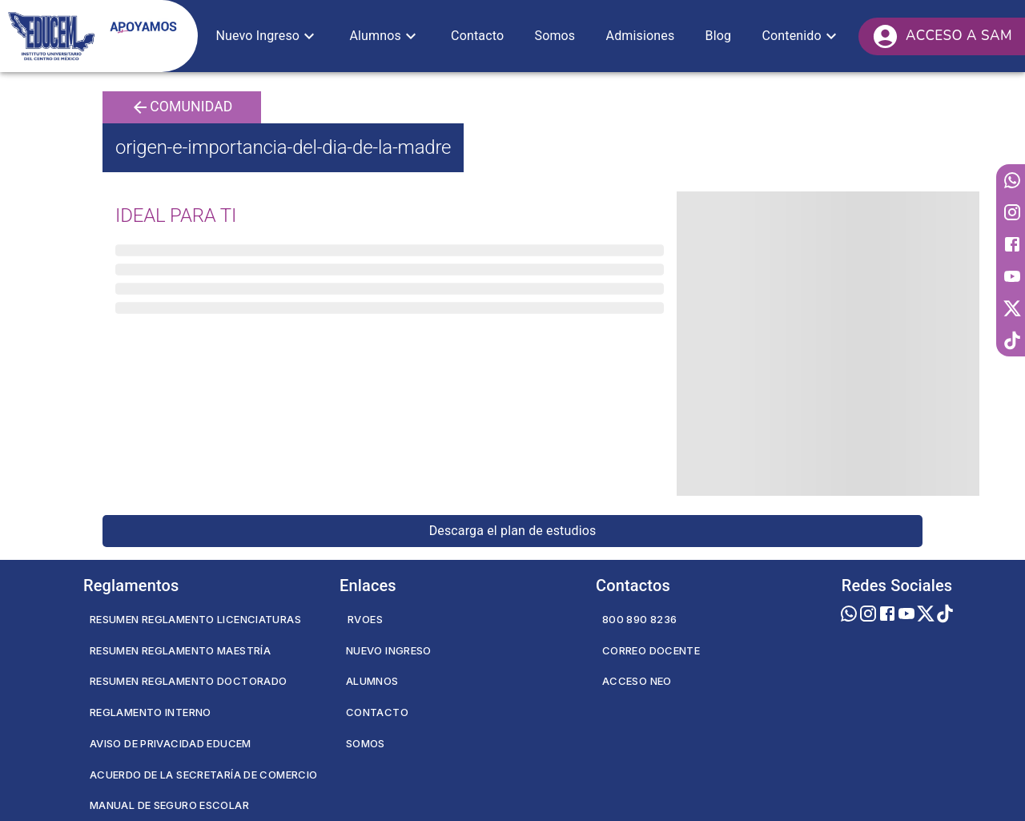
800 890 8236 (639, 619)
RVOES (365, 619)
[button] (267, 36)
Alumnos (372, 680)
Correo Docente (651, 650)
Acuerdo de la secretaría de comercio (203, 774)
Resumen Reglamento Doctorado (188, 680)
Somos (365, 743)
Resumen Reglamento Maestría (180, 650)
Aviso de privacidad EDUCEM (170, 743)
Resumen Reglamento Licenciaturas (195, 619)
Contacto (377, 712)
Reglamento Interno (150, 712)
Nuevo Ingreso (389, 650)
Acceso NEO (637, 680)
